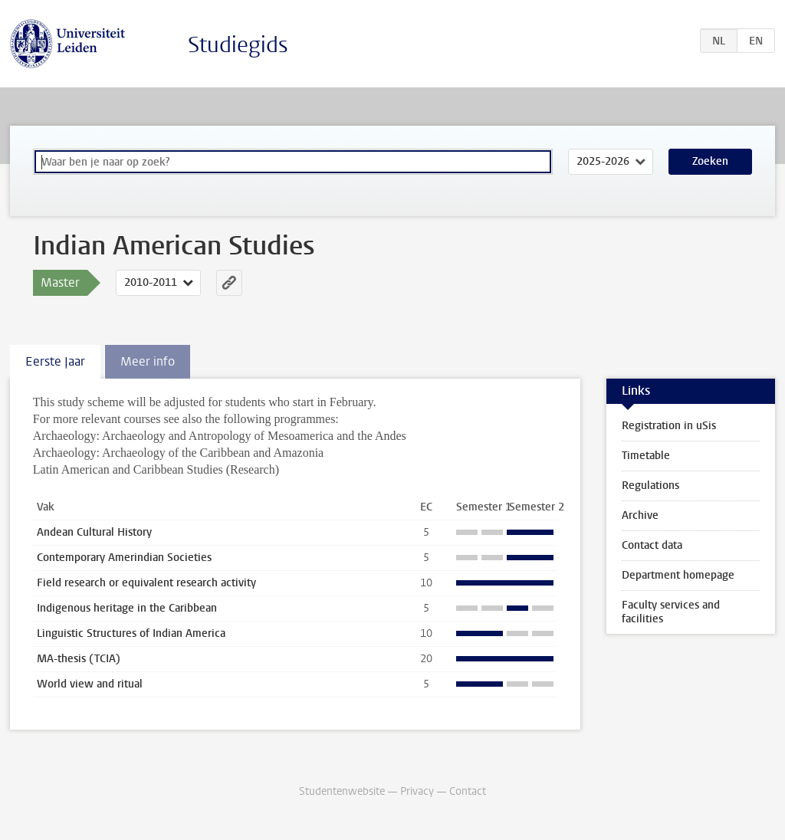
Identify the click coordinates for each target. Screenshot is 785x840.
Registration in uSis (669, 425)
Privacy (417, 791)
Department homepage (678, 575)
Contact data (652, 545)
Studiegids (238, 45)
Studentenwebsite (342, 791)
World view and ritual (90, 684)
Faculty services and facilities (671, 612)
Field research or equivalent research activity (146, 583)
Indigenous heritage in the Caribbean (127, 608)
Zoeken (710, 161)
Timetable (646, 455)
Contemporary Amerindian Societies (124, 557)
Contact (467, 791)
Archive (640, 515)
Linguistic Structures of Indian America (131, 633)
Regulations (650, 485)
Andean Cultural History (94, 532)
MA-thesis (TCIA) (78, 658)
